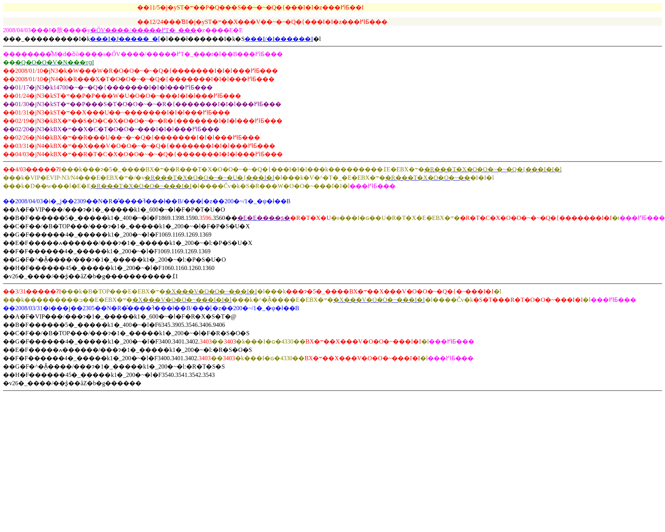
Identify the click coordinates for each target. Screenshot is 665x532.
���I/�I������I (279, 39)
